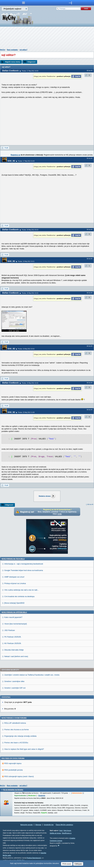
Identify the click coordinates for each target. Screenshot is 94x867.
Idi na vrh (90, 504)
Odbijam (78, 864)
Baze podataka (12, 50)
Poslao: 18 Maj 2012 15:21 (26, 261)
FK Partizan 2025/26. (12, 637)
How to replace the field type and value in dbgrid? (24, 749)
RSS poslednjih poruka (13, 770)
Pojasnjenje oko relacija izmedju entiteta (20, 736)
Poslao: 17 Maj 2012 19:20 (30, 71)
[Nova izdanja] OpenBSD (14, 603)
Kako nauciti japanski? (13, 617)
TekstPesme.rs (66, 833)
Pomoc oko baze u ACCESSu (16, 743)
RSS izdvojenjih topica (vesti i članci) (19, 776)
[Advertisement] (47, 38)
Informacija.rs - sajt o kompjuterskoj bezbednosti (23, 564)
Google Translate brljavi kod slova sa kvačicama (23, 570)
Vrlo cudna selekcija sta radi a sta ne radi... (21, 590)
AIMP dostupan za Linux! (14, 577)
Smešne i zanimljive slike (14, 681)
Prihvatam (66, 864)
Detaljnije (41, 795)
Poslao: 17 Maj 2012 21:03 (26, 161)
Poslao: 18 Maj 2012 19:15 (30, 293)
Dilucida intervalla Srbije (14, 650)
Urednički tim (49, 825)
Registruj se (15, 155)
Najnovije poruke (26, 825)
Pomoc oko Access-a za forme (16, 729)
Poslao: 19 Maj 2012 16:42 (30, 383)
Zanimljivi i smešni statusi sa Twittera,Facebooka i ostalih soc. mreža (31, 675)
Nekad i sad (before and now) (16, 656)
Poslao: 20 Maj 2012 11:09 (26, 412)
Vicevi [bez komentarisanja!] (15, 624)
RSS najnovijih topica (12, 763)
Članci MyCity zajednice (64, 825)
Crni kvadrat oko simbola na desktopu (19, 596)
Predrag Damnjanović (34, 858)
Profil (6, 148)
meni (23, 3)
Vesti (60, 830)
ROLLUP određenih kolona (15, 723)
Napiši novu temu (12, 62)
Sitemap (38, 825)
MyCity (2, 50)
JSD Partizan (9, 630)
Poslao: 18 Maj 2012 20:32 (26, 349)
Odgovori (31, 62)
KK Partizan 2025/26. (12, 643)
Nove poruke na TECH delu (13, 559)
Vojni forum (67, 830)
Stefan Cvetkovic (10, 70)
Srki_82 (11, 161)
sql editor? (23, 50)
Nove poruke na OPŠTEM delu (14, 612)
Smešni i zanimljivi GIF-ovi (14, 688)
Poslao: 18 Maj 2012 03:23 (30, 230)
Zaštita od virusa (55, 833)
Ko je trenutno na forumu (13, 790)
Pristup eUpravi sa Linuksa (15, 583)
